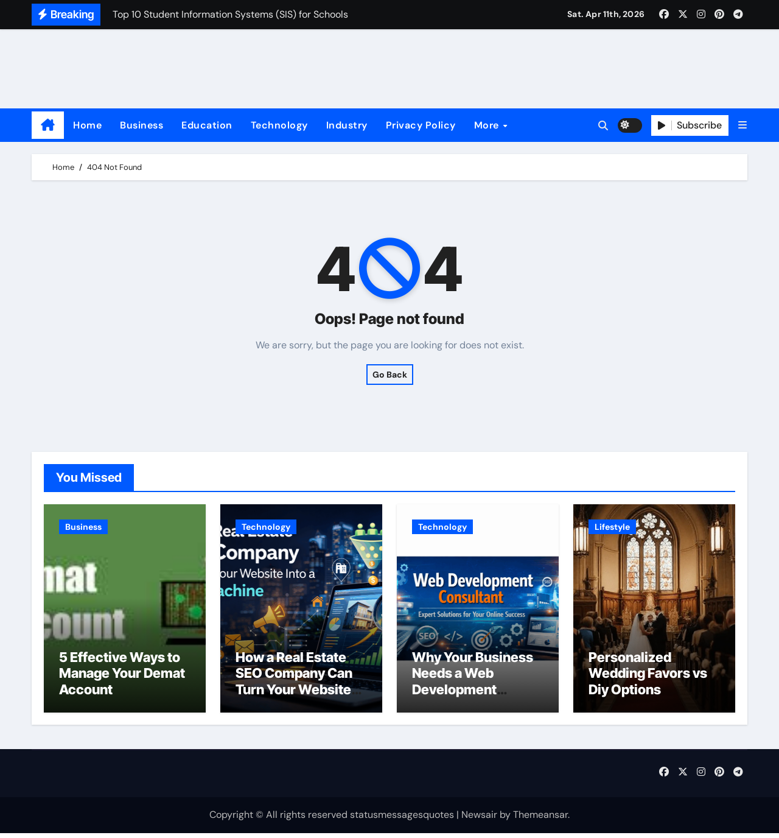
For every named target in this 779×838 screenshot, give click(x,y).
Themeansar (540, 820)
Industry (347, 125)
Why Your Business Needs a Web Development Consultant (472, 686)
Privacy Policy (421, 125)
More (488, 125)
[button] (742, 125)
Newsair (479, 820)
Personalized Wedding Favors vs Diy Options (648, 678)
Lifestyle (612, 526)
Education (206, 125)
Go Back (389, 374)
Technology (279, 125)
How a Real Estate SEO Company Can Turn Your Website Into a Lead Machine (298, 686)
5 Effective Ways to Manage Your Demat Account (122, 678)
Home (87, 125)
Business (141, 125)
